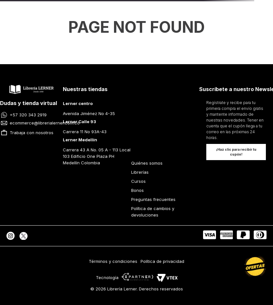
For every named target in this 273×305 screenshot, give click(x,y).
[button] (236, 152)
